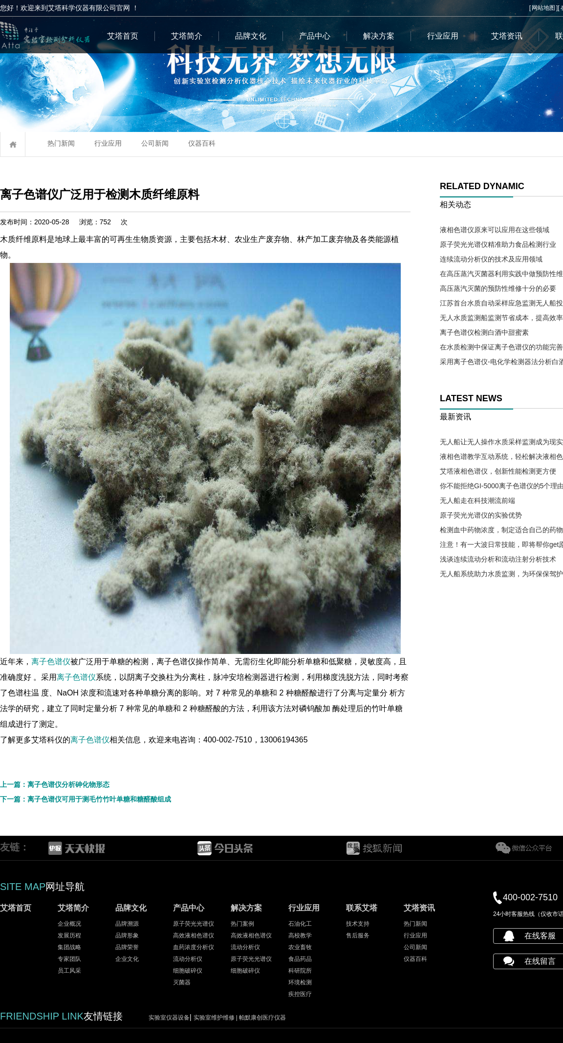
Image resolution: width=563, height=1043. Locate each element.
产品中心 (314, 36)
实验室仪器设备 (169, 1017)
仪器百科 (202, 143)
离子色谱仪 (50, 661)
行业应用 (442, 36)
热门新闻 (61, 143)
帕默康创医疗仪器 (262, 1017)
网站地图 (543, 7)
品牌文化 (250, 36)
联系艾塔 (361, 908)
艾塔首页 (122, 36)
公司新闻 (155, 143)
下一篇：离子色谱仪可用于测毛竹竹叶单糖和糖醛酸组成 (85, 799)
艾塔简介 (186, 36)
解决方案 (378, 36)
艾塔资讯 (506, 36)
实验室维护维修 (216, 1017)
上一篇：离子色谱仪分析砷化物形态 (54, 784)
